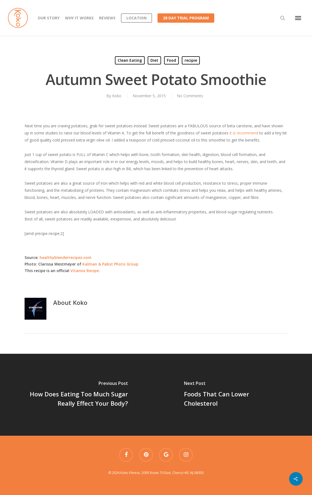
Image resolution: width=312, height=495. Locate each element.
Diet (154, 60)
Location (136, 17)
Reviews (107, 17)
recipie (191, 60)
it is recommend (243, 132)
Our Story (49, 17)
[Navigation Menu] (298, 18)
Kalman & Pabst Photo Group (110, 264)
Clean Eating (130, 60)
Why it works (79, 17)
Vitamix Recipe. (85, 270)
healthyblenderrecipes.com (64, 257)
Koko (116, 95)
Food (171, 60)
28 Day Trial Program (186, 17)
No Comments (190, 95)
